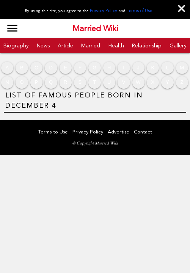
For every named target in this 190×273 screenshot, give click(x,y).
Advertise (118, 132)
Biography (16, 45)
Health (116, 45)
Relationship (147, 45)
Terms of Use (139, 10)
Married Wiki (95, 28)
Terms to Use (53, 132)
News (43, 45)
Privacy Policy (103, 10)
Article (65, 45)
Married (90, 45)
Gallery (178, 45)
